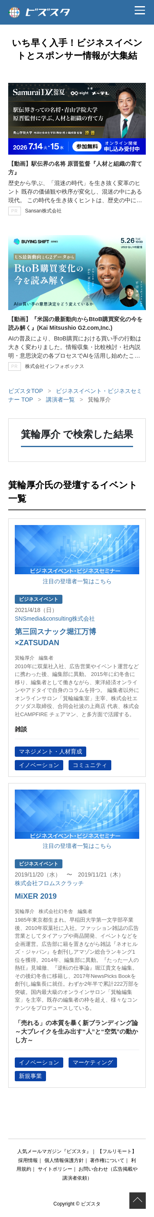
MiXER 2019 (36, 896)
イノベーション (39, 765)
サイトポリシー (55, 1169)
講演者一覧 (60, 399)
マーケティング (93, 1062)
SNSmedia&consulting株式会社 (55, 618)
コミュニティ (90, 765)
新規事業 (30, 1076)
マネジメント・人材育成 (50, 751)
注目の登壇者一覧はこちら (77, 581)
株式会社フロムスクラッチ (49, 883)
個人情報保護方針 (64, 1160)
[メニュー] (139, 10)
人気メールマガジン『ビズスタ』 (54, 1151)
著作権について (107, 1160)
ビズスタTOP (25, 391)
